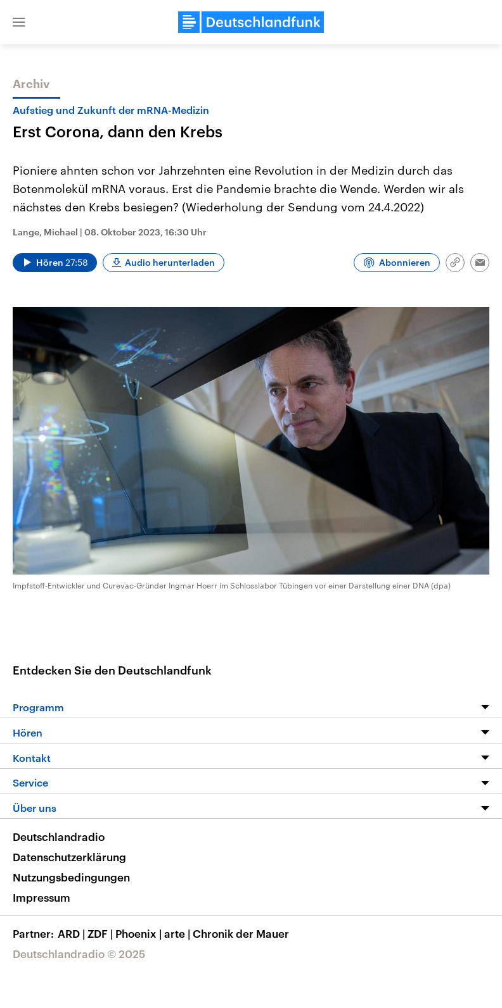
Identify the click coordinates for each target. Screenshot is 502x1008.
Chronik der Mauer (241, 933)
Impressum (41, 897)
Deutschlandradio (59, 836)
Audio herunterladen (170, 262)
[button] (19, 22)
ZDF (101, 933)
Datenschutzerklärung (69, 856)
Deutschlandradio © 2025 (79, 953)
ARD (72, 933)
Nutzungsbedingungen (71, 877)
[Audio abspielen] (55, 262)
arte (178, 933)
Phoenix (139, 933)
